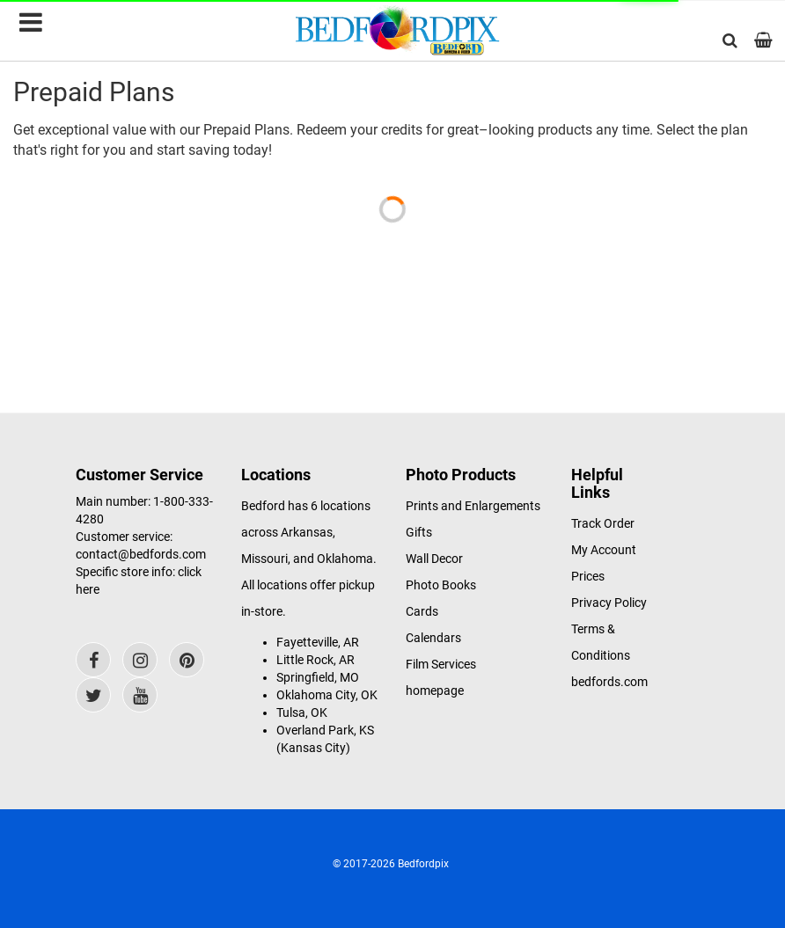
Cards (422, 611)
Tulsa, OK (301, 712)
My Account (603, 550)
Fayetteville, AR (317, 642)
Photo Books (441, 585)
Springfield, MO (317, 677)
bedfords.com (609, 682)
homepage (435, 690)
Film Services (441, 664)
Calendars (433, 638)
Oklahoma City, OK (327, 695)
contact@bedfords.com (141, 554)
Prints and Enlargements (473, 506)
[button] (730, 40)
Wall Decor (434, 559)
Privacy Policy (609, 603)
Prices (588, 576)
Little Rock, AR (315, 660)
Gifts (419, 532)
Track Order (603, 523)
